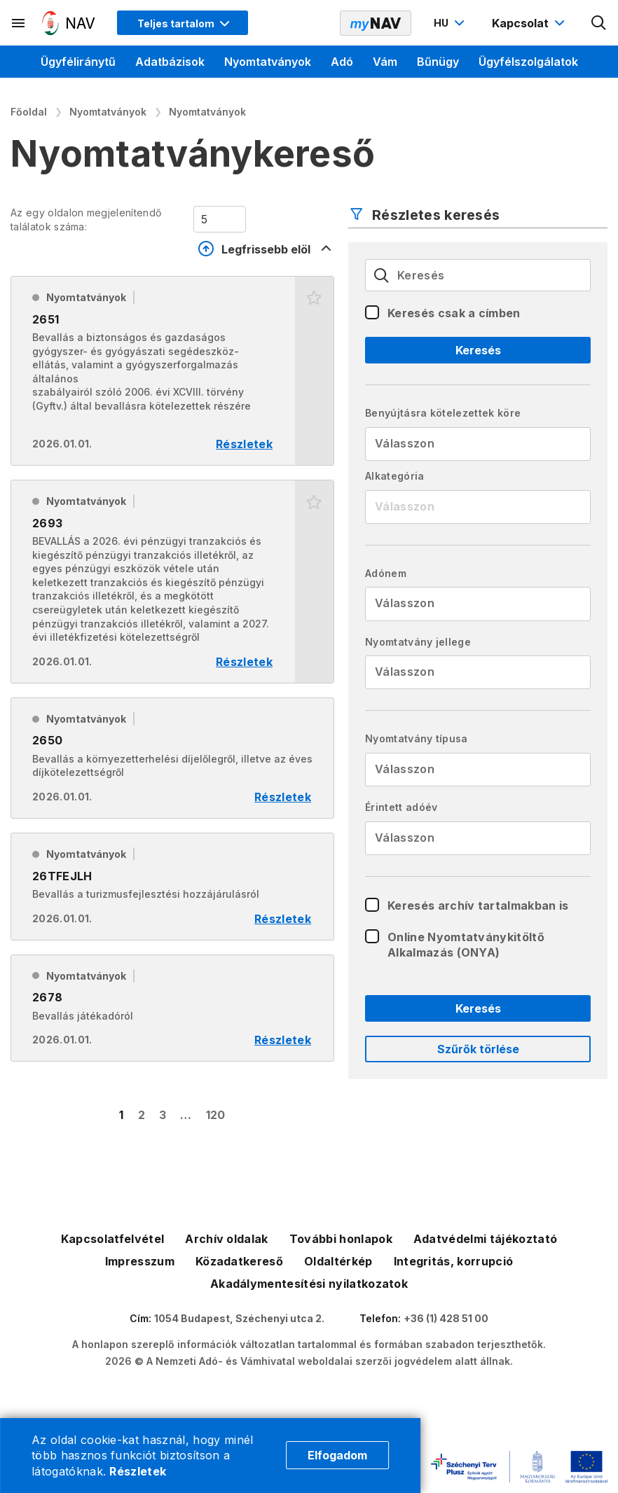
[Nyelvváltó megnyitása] (450, 23)
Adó (342, 62)
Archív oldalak (226, 1239)
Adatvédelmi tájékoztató (485, 1239)
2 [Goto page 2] (141, 1115)
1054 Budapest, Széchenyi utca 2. (239, 1318)
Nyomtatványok (267, 62)
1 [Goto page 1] (121, 1115)
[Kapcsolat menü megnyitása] (530, 23)
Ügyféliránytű (78, 62)
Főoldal (29, 112)
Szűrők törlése (478, 1049)
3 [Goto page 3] (162, 1115)
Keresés (478, 350)
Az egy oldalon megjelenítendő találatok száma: (86, 219)
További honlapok (340, 1239)
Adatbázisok (170, 62)
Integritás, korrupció (454, 1261)
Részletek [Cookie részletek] (137, 1471)
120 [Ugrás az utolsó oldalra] (216, 1115)
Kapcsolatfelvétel (112, 1239)
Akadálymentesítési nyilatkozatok (309, 1284)
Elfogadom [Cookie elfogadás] (337, 1455)
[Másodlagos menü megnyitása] (19, 23)
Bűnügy (438, 62)
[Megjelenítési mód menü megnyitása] (182, 23)
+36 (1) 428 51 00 (446, 1318)
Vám (385, 62)
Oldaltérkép (338, 1261)
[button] (314, 371)
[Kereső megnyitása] (599, 23)
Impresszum (139, 1261)
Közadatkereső (239, 1261)
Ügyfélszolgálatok (528, 62)
